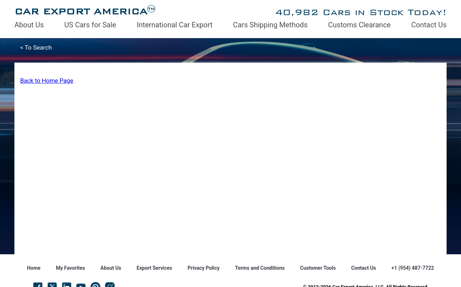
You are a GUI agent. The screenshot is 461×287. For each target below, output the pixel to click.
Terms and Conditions (260, 268)
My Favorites (70, 268)
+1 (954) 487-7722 (412, 268)
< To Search (36, 47)
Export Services (154, 268)
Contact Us (429, 24)
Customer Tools (318, 268)
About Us (29, 24)
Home (33, 268)
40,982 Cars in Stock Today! (361, 12)
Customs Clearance (359, 24)
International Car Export (174, 24)
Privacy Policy (204, 268)
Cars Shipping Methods (270, 24)
